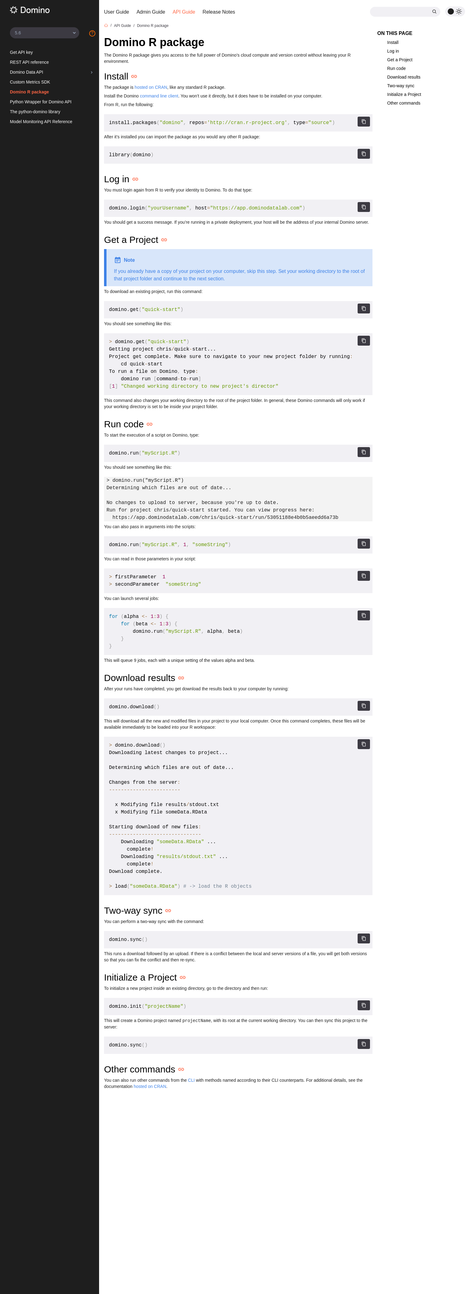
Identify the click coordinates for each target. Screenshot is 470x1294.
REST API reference (29, 62)
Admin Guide (151, 12)
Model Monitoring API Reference (41, 121)
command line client (159, 95)
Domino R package (29, 91)
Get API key (21, 52)
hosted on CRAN (151, 87)
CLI (191, 1080)
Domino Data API (26, 72)
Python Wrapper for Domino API (41, 101)
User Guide (116, 12)
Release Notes (218, 12)
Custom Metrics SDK (30, 82)
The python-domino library (35, 111)
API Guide (183, 12)
